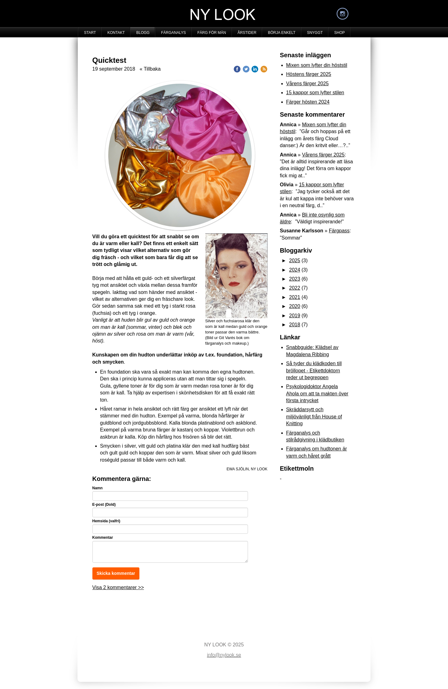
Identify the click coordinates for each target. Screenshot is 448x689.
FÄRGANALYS (173, 32)
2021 (294, 297)
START (90, 32)
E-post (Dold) (104, 504)
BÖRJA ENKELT (281, 32)
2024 (294, 269)
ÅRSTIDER (247, 32)
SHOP (339, 32)
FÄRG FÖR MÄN (212, 32)
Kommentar (102, 537)
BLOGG (143, 32)
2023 (294, 279)
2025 (294, 260)
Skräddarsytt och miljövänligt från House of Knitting (314, 416)
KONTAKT (116, 32)
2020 (294, 306)
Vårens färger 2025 (307, 83)
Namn (97, 488)
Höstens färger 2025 (308, 74)
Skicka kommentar (116, 573)
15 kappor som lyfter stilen (315, 92)
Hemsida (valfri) (106, 521)
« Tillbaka (150, 69)
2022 (294, 288)
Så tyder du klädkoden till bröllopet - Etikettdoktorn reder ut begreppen (314, 370)
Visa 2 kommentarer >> (118, 587)
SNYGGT (315, 32)
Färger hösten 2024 (308, 102)
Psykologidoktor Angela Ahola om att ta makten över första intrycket (317, 393)
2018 (294, 324)
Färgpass (339, 230)
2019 (294, 315)
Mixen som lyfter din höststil (317, 65)
